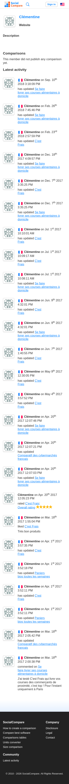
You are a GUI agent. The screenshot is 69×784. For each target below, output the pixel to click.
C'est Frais (32, 503)
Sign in (51, 4)
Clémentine (32, 79)
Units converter (12, 742)
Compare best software (16, 732)
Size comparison (12, 746)
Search (27, 4)
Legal (49, 732)
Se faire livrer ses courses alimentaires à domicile (39, 92)
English (62, 4)
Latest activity (11, 760)
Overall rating (26, 507)
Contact (50, 737)
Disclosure (52, 728)
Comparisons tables (14, 737)
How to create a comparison (19, 728)
